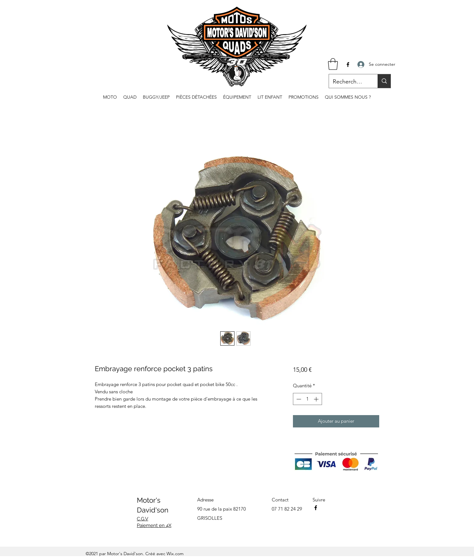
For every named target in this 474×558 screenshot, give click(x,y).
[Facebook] (348, 64)
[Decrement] (298, 399)
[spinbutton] (307, 399)
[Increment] (317, 399)
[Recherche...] (348, 81)
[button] (333, 64)
